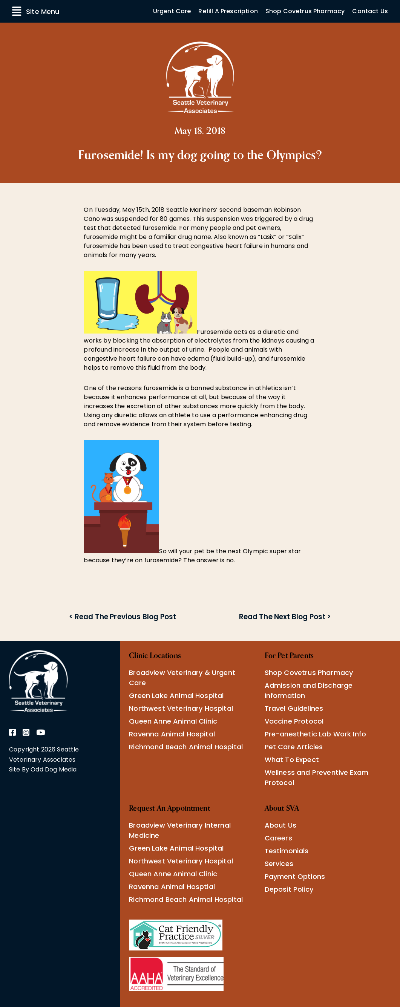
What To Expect (292, 759)
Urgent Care (172, 11)
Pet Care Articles (294, 746)
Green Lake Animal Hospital (176, 695)
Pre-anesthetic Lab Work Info (315, 734)
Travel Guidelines (294, 708)
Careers (278, 838)
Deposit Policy (289, 889)
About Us (280, 825)
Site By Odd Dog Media (43, 769)
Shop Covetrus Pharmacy (305, 11)
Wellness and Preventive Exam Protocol (316, 777)
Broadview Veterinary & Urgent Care (182, 677)
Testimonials (287, 850)
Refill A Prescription (227, 11)
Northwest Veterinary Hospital (181, 708)
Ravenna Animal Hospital (172, 734)
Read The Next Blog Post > (285, 617)
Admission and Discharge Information (309, 690)
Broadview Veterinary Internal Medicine (180, 830)
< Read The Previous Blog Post (122, 617)
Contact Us (370, 11)
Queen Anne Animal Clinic (173, 721)
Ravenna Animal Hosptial (172, 886)
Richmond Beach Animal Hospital (186, 746)
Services (279, 863)
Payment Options (295, 876)
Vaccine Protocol (294, 721)
